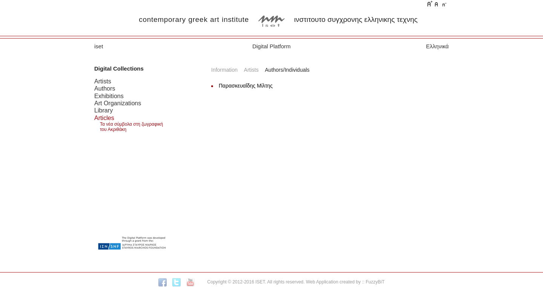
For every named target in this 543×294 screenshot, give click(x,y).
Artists (102, 81)
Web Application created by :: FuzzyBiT (345, 282)
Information (224, 70)
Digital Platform (271, 46)
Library (103, 110)
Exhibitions (109, 95)
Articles (104, 117)
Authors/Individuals (287, 70)
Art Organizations (117, 103)
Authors (104, 88)
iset (98, 46)
